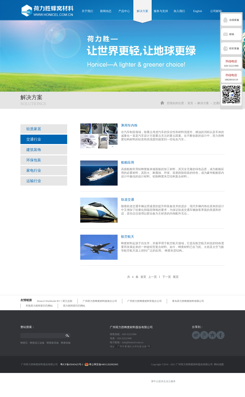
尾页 (176, 276)
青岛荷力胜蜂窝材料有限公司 (188, 301)
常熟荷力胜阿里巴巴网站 (39, 305)
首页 (190, 103)
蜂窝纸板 (66, 342)
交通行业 (219, 103)
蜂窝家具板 (53, 342)
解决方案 (203, 103)
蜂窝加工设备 (37, 342)
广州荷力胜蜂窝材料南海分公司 (100, 301)
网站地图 (218, 364)
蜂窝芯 (24, 342)
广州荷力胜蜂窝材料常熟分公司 (144, 301)
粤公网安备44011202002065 (103, 364)
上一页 (152, 276)
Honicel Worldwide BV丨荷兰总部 (54, 301)
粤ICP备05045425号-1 (71, 364)
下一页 (166, 276)
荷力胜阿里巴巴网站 (74, 305)
